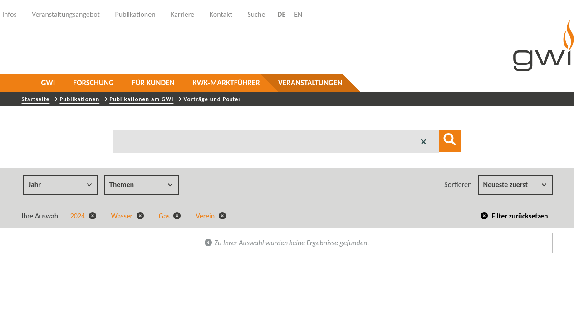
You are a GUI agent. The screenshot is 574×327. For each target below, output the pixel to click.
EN (298, 14)
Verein (211, 216)
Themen (141, 184)
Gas (170, 216)
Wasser (127, 216)
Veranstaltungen (310, 83)
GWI (48, 83)
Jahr (60, 184)
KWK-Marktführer (226, 83)
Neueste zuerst (515, 184)
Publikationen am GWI (141, 99)
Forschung (93, 83)
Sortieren (457, 184)
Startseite (36, 99)
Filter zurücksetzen (514, 216)
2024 (83, 216)
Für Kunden (153, 83)
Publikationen (79, 99)
